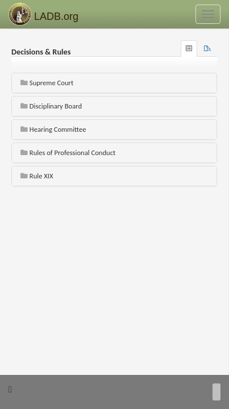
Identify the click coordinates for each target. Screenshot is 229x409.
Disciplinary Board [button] (51, 106)
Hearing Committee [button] (53, 129)
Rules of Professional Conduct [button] (67, 152)
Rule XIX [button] (36, 176)
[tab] (207, 48)
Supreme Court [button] (46, 82)
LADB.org (43, 14)
